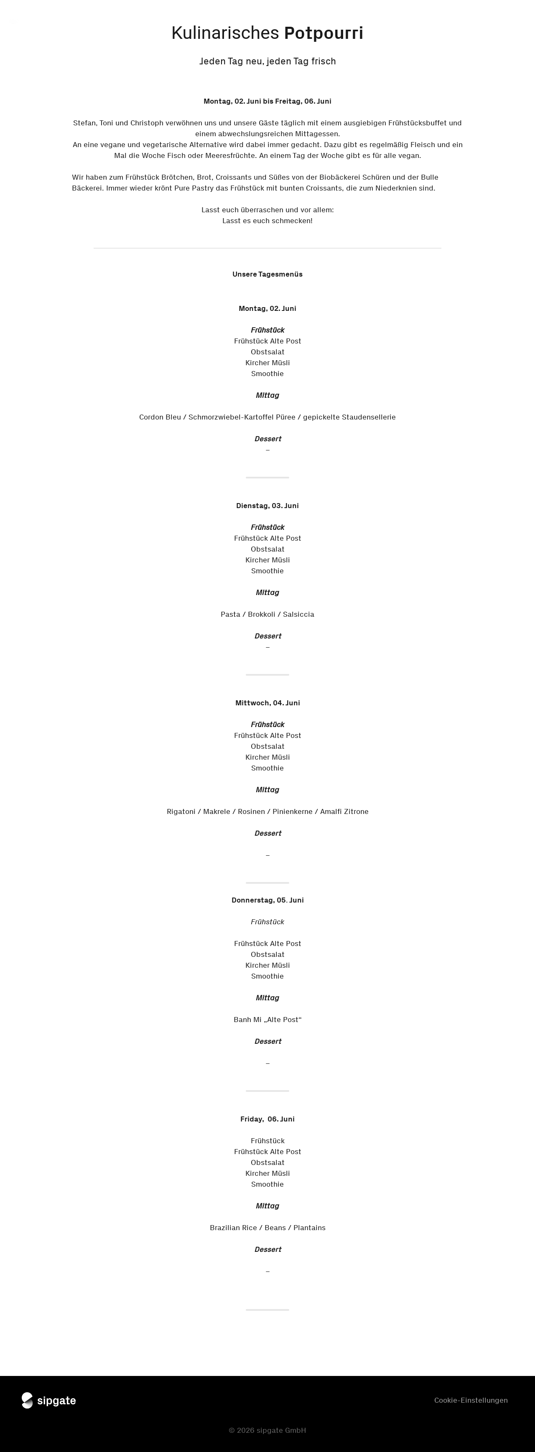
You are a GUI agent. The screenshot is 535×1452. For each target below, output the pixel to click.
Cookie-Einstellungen (471, 1400)
